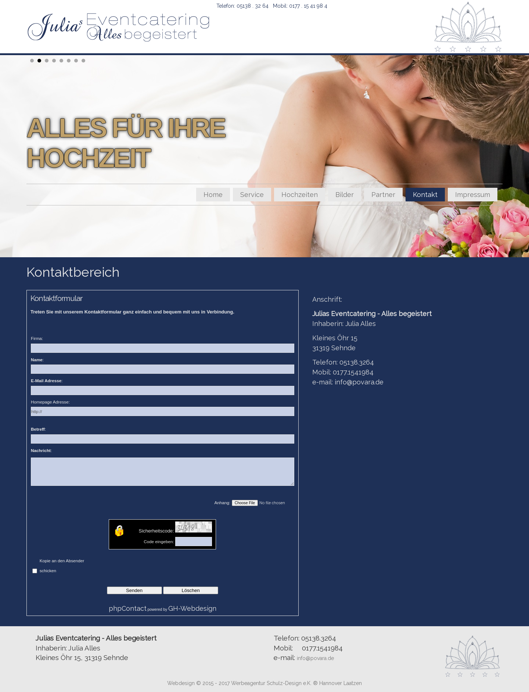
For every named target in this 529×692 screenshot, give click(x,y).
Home (213, 194)
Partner (383, 194)
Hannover (330, 683)
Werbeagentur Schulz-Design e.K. (272, 683)
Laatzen (352, 683)
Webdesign (181, 683)
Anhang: (223, 502)
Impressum (472, 194)
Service (252, 194)
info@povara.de (359, 382)
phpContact (128, 608)
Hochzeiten (299, 194)
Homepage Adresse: (50, 401)
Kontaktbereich (73, 272)
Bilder (344, 194)
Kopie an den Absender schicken (62, 565)
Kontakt (425, 194)
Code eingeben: (159, 541)
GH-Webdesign (192, 608)
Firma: (37, 338)
